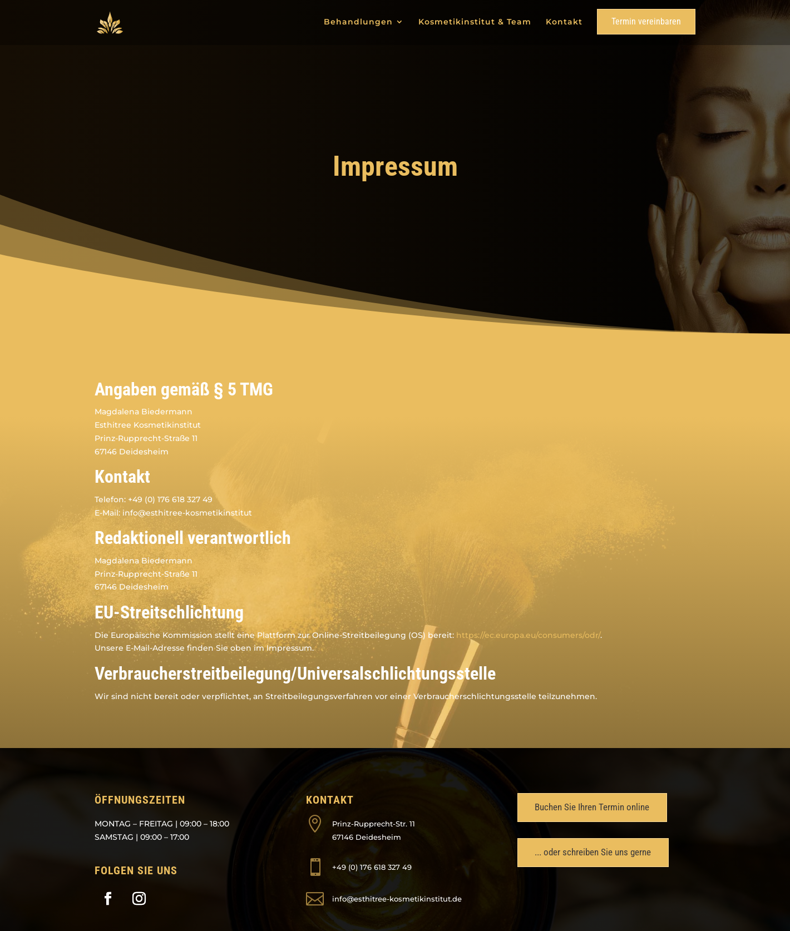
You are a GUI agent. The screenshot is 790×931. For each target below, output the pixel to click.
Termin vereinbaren (646, 21)
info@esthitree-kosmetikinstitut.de (397, 898)
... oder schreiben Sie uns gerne (593, 852)
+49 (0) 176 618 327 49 (372, 867)
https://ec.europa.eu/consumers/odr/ (528, 635)
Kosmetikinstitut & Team (474, 22)
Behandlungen (358, 22)
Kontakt (564, 22)
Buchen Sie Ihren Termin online (592, 807)
